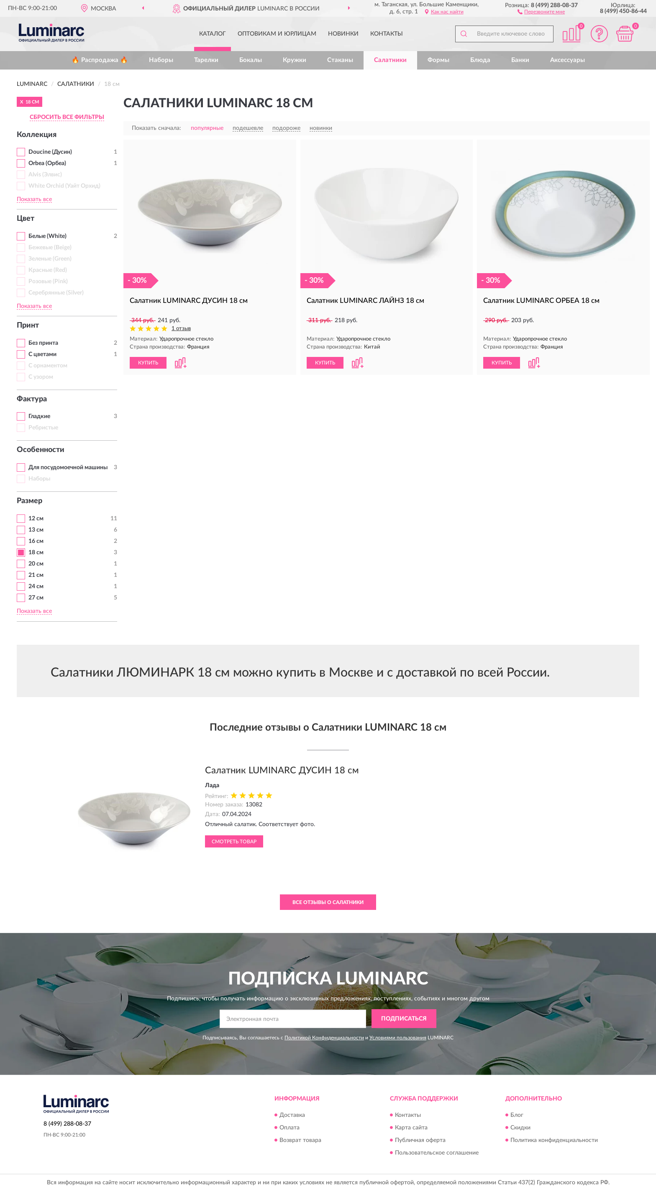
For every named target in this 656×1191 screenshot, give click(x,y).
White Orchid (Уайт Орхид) (64, 186)
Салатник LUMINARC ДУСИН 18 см (282, 770)
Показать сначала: (156, 128)
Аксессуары (567, 60)
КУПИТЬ (148, 362)
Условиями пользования (397, 1037)
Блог (516, 1115)
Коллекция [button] (36, 135)
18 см (36, 552)
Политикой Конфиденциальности (324, 1037)
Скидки (520, 1128)
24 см (36, 586)
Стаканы (340, 60)
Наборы (161, 60)
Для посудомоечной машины (68, 467)
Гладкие (39, 416)
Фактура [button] (32, 399)
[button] (541, 11)
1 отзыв (181, 328)
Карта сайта (411, 1128)
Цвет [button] (25, 218)
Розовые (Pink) (48, 281)
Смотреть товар (234, 841)
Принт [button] (28, 325)
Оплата (289, 1128)
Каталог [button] (212, 34)
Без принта (43, 343)
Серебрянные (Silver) (56, 293)
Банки (520, 60)
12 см (36, 519)
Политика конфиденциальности (554, 1140)
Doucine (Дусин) (50, 152)
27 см (36, 598)
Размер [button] (29, 501)
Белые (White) (47, 236)
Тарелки (206, 60)
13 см (36, 530)
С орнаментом (47, 366)
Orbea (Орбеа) (47, 163)
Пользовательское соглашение (437, 1153)
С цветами (42, 354)
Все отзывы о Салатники (328, 902)
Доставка (292, 1115)
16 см (36, 541)
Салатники (390, 60)
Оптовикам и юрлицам (277, 34)
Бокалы (250, 60)
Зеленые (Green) (50, 259)
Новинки (343, 34)
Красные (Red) (47, 270)
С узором (40, 377)
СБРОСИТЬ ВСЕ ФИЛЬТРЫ (67, 117)
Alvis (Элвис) (45, 175)
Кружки (294, 60)
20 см (36, 564)
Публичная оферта (420, 1140)
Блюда (480, 60)
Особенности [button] (40, 450)
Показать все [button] (34, 199)
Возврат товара (300, 1140)
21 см (36, 575)
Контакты (386, 34)
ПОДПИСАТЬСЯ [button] (404, 1019)
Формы (438, 60)
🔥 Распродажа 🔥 (100, 60)
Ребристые (43, 428)
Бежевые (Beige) (50, 248)
